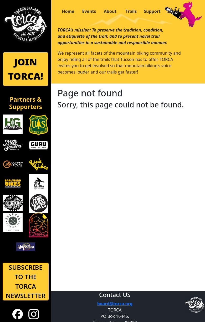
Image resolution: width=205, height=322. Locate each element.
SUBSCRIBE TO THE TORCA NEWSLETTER (26, 281)
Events (89, 11)
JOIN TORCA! (25, 68)
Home (68, 11)
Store (173, 11)
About (110, 11)
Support (152, 11)
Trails (131, 11)
